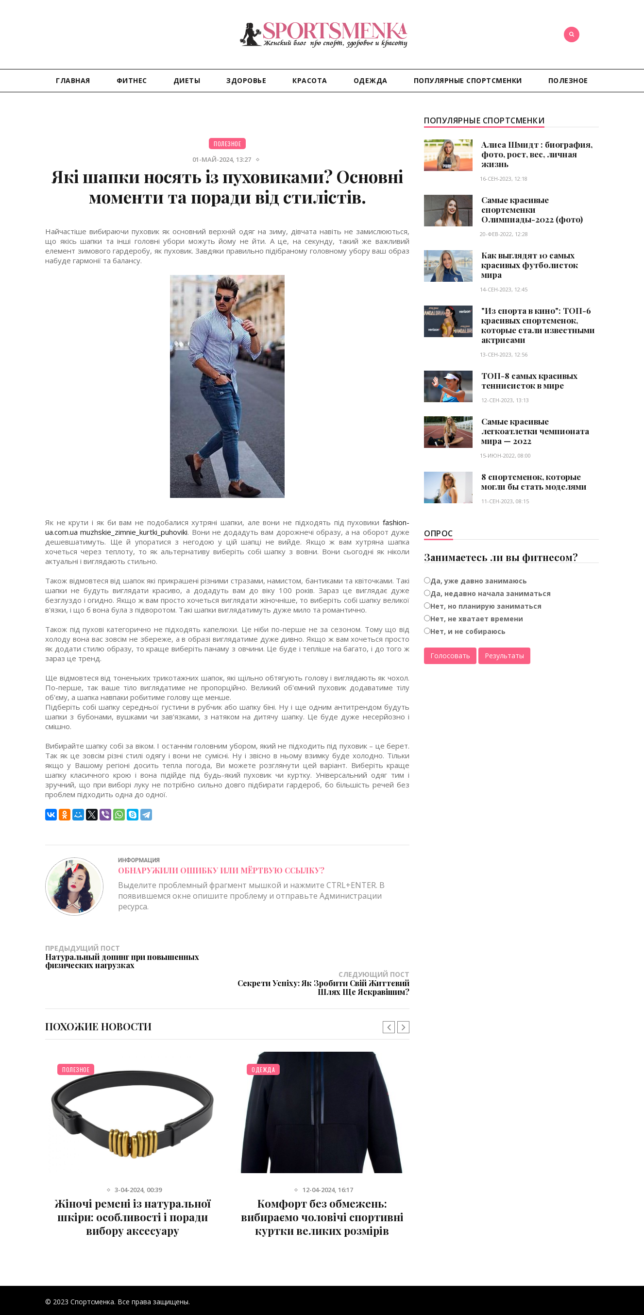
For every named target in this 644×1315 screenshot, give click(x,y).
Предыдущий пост (136, 956)
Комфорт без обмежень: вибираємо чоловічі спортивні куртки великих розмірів (322, 1190)
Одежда (371, 80)
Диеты (187, 80)
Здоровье (246, 80)
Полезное (568, 80)
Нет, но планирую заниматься (486, 606)
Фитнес (132, 80)
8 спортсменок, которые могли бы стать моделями (534, 481)
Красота (309, 80)
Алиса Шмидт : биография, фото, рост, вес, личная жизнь (537, 154)
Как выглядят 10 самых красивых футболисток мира (529, 265)
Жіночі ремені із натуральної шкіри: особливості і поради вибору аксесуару (132, 1190)
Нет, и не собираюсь (468, 631)
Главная (73, 80)
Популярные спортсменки (468, 80)
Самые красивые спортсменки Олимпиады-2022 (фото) (532, 209)
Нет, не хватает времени (476, 618)
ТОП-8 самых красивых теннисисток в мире (529, 380)
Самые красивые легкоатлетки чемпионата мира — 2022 (535, 431)
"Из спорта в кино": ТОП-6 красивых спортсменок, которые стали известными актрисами (538, 325)
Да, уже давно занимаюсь (478, 580)
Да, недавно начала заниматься (490, 593)
